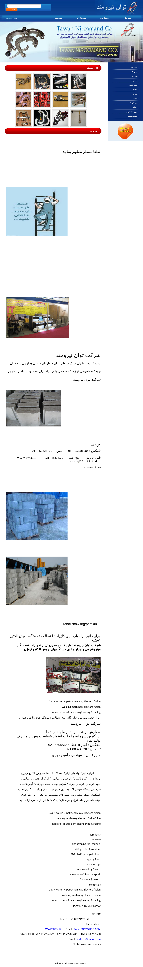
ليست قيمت (133, 85)
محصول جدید (104, 18)
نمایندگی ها (134, 103)
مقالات (135, 98)
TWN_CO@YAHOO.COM (87, 929)
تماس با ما (134, 72)
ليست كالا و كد (82, 18)
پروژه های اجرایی (132, 112)
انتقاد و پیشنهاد (133, 116)
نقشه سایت (59, 18)
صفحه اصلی (128, 18)
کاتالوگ (135, 89)
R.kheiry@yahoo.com (89, 939)
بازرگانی (135, 107)
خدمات (135, 94)
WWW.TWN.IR (53, 929)
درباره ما (135, 76)
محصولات (134, 81)
